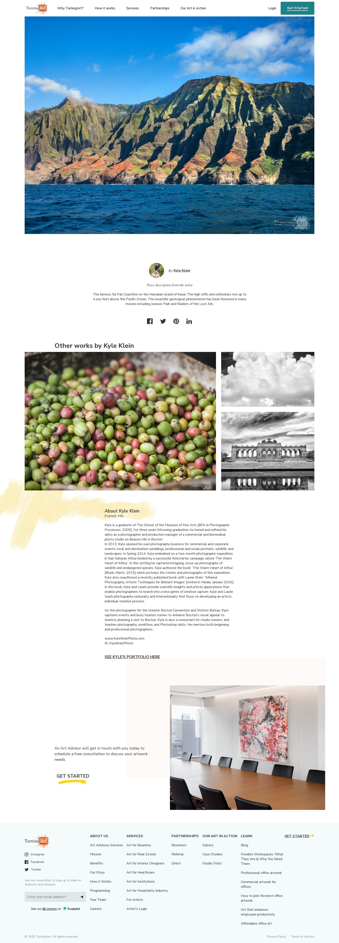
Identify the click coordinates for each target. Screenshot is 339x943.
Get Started (297, 8)
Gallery (207, 845)
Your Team (98, 899)
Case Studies (212, 854)
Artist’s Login (136, 908)
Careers (96, 908)
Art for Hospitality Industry (147, 890)
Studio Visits (212, 863)
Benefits (96, 863)
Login (272, 8)
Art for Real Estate (141, 854)
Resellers (178, 845)
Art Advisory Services (106, 845)
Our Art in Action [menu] (193, 8)
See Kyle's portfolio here (132, 656)
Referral (177, 854)
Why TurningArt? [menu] (70, 8)
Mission (95, 854)
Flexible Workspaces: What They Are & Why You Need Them (262, 859)
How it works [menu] (105, 8)
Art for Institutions (140, 881)
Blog (244, 845)
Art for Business (138, 845)
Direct (176, 863)
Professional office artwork (261, 872)
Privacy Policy (276, 937)
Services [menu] (132, 8)
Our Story (97, 872)
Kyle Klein (182, 270)
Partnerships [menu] (160, 8)
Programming (100, 890)
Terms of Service (302, 937)
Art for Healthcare (140, 872)
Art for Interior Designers (145, 863)
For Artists (134, 899)
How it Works (100, 881)
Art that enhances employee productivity (258, 912)
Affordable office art (256, 923)
